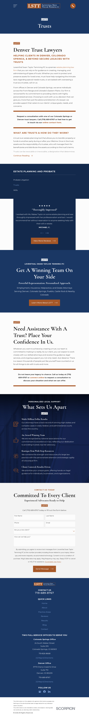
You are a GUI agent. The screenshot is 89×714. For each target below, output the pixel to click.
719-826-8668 (44, 654)
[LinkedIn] (49, 692)
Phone (16, 523)
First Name (18, 516)
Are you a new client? (21, 530)
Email (48, 523)
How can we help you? (22, 537)
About (44, 608)
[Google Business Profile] (40, 692)
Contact (44, 629)
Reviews (44, 617)
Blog (44, 625)
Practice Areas (44, 612)
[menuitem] (44, 180)
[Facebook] (44, 692)
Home (44, 604)
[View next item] (47, 233)
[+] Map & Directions (44, 658)
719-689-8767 (44, 593)
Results (44, 621)
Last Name (50, 516)
